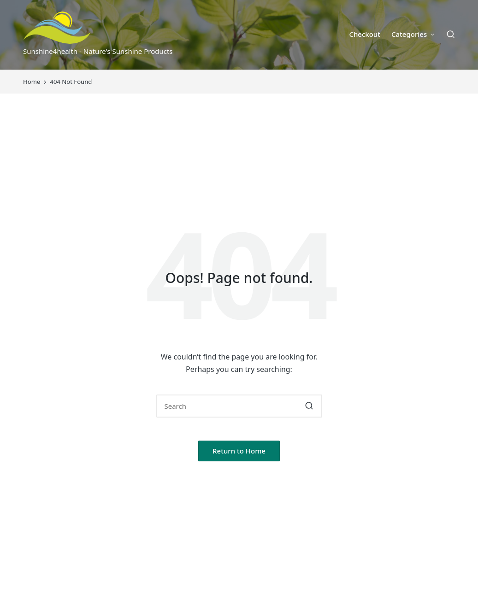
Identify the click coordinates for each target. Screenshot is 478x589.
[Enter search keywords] (239, 406)
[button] (309, 406)
